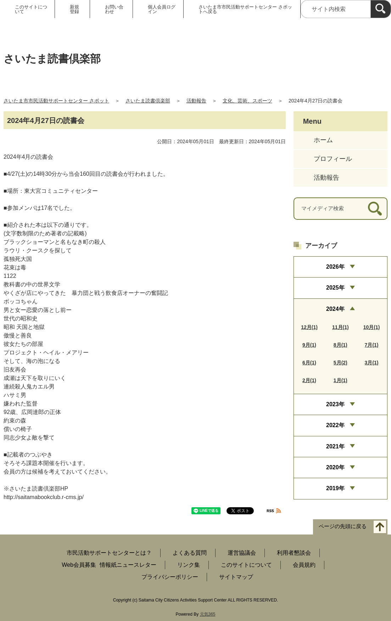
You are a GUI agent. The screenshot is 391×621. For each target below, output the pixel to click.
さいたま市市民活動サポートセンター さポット (56, 100)
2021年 (335, 446)
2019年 (335, 488)
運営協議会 (242, 553)
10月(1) (371, 327)
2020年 (335, 467)
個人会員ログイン (161, 9)
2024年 (335, 309)
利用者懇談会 (294, 553)
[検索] (380, 9)
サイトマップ (236, 577)
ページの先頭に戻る (343, 527)
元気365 (208, 614)
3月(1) (372, 362)
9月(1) (309, 345)
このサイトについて (31, 9)
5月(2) (340, 362)
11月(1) (340, 327)
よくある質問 (190, 553)
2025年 (335, 288)
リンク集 (188, 565)
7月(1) (372, 345)
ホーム (323, 140)
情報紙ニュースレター (128, 565)
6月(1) (309, 362)
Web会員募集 (79, 565)
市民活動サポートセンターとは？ (109, 553)
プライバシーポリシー (169, 577)
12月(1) (309, 327)
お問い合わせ (114, 9)
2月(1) (309, 380)
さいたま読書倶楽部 (147, 100)
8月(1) (340, 345)
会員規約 (304, 565)
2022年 (335, 425)
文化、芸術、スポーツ (247, 100)
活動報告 (196, 100)
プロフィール (333, 158)
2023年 (335, 404)
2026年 (335, 267)
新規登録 (74, 9)
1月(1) (340, 380)
